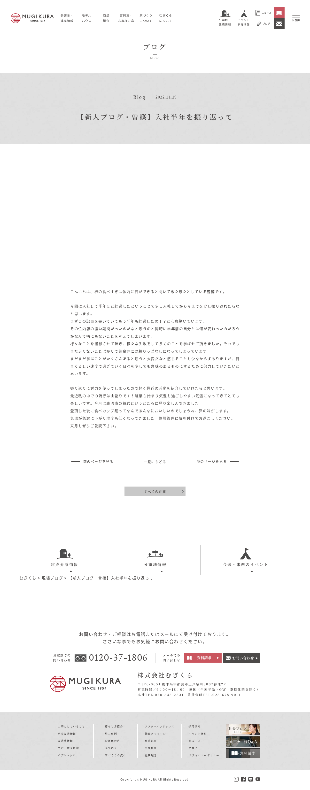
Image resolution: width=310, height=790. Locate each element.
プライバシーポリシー (204, 756)
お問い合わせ (243, 658)
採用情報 (195, 727)
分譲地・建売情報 (225, 22)
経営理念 (151, 756)
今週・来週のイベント (246, 557)
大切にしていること (71, 727)
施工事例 (111, 734)
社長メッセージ (155, 734)
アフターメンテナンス (160, 727)
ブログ (263, 23)
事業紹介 (151, 741)
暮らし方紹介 (114, 727)
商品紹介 (111, 749)
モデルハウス (88, 18)
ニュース (263, 12)
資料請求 (204, 658)
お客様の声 (112, 741)
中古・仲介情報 (68, 749)
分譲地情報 (155, 557)
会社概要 (151, 749)
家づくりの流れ (115, 756)
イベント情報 (198, 734)
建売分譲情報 (64, 557)
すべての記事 (155, 491)
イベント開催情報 (244, 22)
